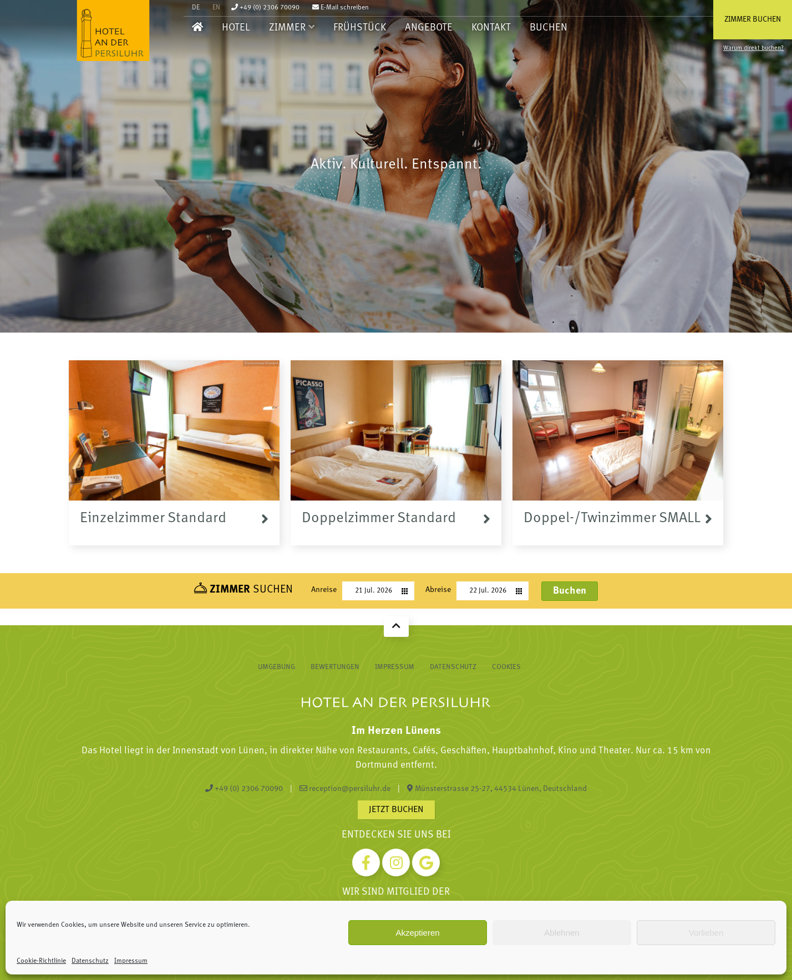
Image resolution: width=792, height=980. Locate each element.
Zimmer (287, 28)
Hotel (236, 28)
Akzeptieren (417, 932)
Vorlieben (706, 932)
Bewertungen (335, 667)
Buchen (548, 28)
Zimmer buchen (752, 20)
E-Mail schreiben (340, 7)
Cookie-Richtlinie (41, 961)
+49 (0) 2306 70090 (265, 7)
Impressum (131, 961)
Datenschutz (90, 961)
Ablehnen (561, 932)
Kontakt (491, 28)
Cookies (506, 667)
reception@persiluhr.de (344, 788)
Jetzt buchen (396, 809)
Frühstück (359, 28)
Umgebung (276, 667)
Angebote (429, 28)
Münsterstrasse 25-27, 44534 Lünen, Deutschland (497, 788)
